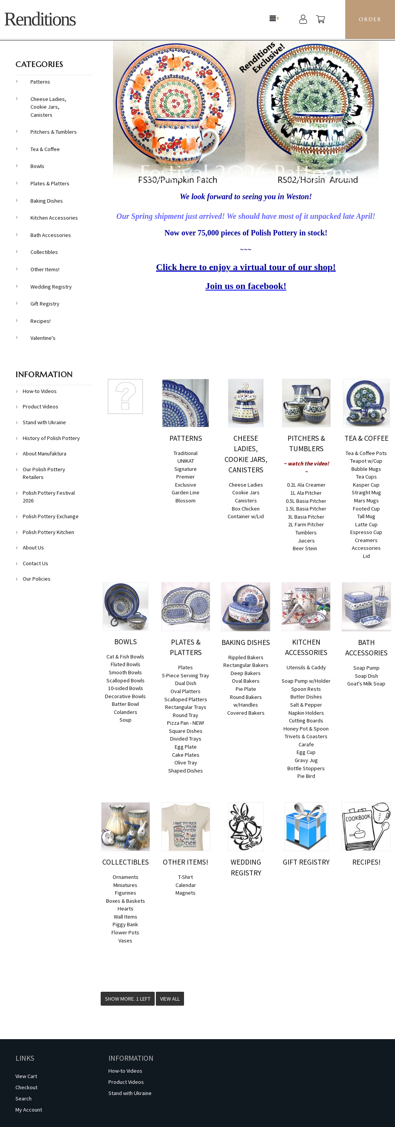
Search (23, 1098)
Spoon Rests (306, 688)
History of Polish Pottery (51, 438)
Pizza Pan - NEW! (185, 722)
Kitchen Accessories (54, 217)
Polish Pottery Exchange (51, 516)
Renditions (39, 19)
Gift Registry (44, 303)
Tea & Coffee (45, 149)
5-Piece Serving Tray (185, 675)
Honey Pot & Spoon (306, 728)
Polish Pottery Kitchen (48, 532)
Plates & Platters (49, 183)
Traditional (186, 453)
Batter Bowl (125, 703)
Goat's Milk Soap (366, 683)
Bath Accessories (50, 235)
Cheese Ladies (246, 484)
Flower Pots (125, 932)
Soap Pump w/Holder (306, 680)
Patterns (40, 81)
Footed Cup (366, 508)
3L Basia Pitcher (306, 516)
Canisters (246, 500)
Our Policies (37, 578)
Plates (185, 667)
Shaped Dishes (185, 770)
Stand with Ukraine (44, 422)
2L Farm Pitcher (306, 524)
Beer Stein (305, 548)
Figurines (125, 892)
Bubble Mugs (366, 468)
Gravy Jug (306, 760)
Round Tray (185, 715)
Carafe (306, 744)
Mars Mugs (366, 500)
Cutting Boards (306, 720)
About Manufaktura (44, 453)
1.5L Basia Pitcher (306, 508)
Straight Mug (366, 492)
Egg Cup (306, 752)
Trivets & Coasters (306, 736)
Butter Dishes (306, 696)
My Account (28, 1109)
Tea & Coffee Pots (366, 453)
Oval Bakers (246, 680)
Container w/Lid (246, 516)
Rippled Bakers (245, 657)
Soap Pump (366, 667)
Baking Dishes (46, 200)
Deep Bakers (246, 673)
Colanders (125, 712)
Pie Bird (306, 776)
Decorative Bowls (125, 696)
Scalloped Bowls (125, 680)
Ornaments (125, 876)
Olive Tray (185, 762)
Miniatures (125, 885)
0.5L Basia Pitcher (306, 500)
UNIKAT (185, 460)
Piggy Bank (125, 924)
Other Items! (44, 269)
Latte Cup (366, 524)
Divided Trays (185, 738)
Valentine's (43, 337)
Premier (185, 476)
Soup (126, 719)
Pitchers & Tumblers (53, 131)
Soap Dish (366, 675)
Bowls (37, 166)
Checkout (26, 1087)
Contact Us (35, 563)
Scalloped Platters (185, 699)
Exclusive (185, 484)
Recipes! (40, 320)
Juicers (306, 540)
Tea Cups (366, 476)
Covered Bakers (246, 712)
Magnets (186, 892)
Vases (125, 940)
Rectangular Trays (185, 707)
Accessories (366, 547)
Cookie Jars (246, 492)
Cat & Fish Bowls (125, 656)
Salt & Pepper (306, 704)
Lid (366, 556)
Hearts (125, 908)
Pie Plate (246, 688)
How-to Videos (40, 391)
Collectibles (44, 252)
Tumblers (306, 532)
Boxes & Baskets (125, 900)
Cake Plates (185, 754)
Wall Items (125, 916)
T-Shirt (185, 876)
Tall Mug (366, 516)
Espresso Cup (366, 532)
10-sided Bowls (125, 688)
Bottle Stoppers (306, 768)
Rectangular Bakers (245, 665)
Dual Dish (185, 683)
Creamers (366, 540)
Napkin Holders (306, 712)
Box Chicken (246, 508)
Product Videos (40, 406)
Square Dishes (186, 730)
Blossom (186, 500)
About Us (33, 547)
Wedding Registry (51, 286)
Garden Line (185, 492)
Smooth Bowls (125, 672)
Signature (185, 468)
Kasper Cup (366, 484)
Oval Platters (185, 691)
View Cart (26, 1076)
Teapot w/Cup (366, 460)
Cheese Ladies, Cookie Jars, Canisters (48, 107)
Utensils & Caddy (306, 667)
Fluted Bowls (125, 664)
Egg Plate (186, 746)
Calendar (186, 885)
